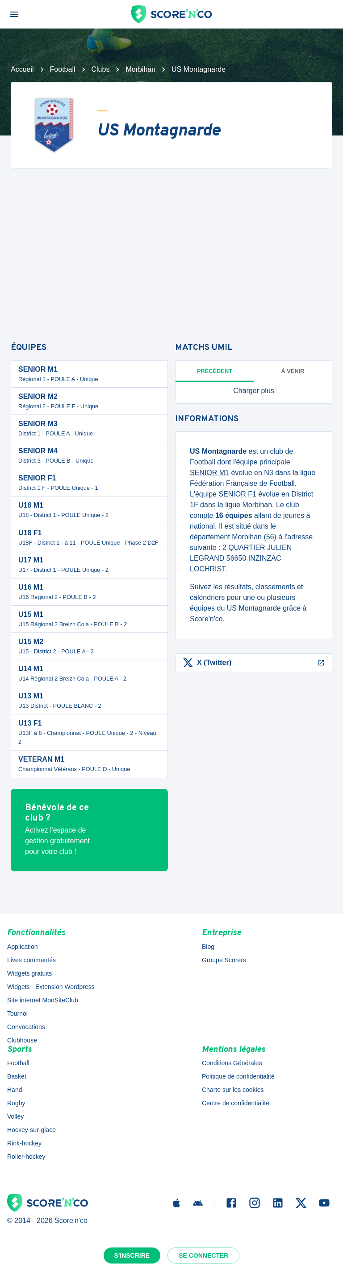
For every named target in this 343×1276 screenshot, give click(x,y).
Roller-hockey (26, 1156)
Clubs (101, 69)
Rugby (16, 1103)
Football (62, 69)
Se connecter (203, 1255)
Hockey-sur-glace (31, 1129)
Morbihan (140, 69)
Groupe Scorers (224, 960)
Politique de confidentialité (238, 1076)
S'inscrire (132, 1255)
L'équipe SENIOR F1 (223, 494)
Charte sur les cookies (233, 1089)
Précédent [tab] (214, 371)
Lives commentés (31, 960)
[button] (254, 391)
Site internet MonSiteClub (42, 1000)
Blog (208, 946)
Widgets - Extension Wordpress (51, 986)
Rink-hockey (24, 1143)
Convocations (26, 1026)
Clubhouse (22, 1040)
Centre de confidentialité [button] (235, 1103)
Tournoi (17, 1013)
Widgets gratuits (29, 973)
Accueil (22, 69)
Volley (15, 1116)
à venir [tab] (293, 371)
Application (22, 946)
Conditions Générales (232, 1063)
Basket (16, 1076)
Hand (14, 1089)
